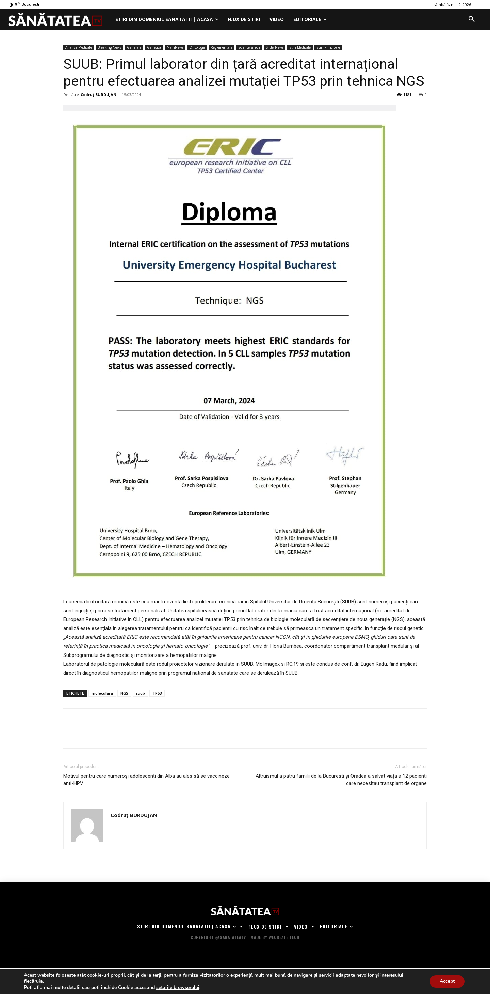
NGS (124, 693)
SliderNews (274, 47)
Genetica (154, 47)
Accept (447, 981)
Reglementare (221, 47)
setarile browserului (177, 987)
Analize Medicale (78, 47)
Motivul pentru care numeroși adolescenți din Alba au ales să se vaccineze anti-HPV (146, 779)
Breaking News (109, 47)
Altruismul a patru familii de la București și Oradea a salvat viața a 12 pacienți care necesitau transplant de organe (341, 779)
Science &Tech (249, 47)
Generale (134, 47)
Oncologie (197, 47)
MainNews (175, 47)
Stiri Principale (328, 47)
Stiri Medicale (300, 47)
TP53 (157, 693)
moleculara (102, 693)
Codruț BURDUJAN (98, 94)
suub (140, 693)
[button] (471, 19)
